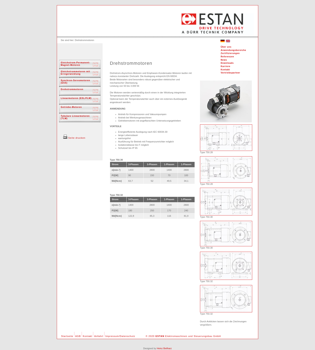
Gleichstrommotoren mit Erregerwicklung (75, 72)
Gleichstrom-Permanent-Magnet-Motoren (75, 63)
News (224, 60)
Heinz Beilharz (164, 348)
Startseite (67, 336)
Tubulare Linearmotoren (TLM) (75, 117)
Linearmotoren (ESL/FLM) (76, 98)
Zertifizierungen (230, 53)
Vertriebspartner (230, 73)
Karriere (225, 66)
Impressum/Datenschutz (120, 336)
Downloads (227, 63)
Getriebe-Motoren (71, 107)
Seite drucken (74, 138)
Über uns (226, 47)
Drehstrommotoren (72, 89)
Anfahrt (98, 336)
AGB (78, 336)
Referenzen (227, 56)
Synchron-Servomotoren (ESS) (75, 81)
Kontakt (225, 70)
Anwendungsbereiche (233, 50)
